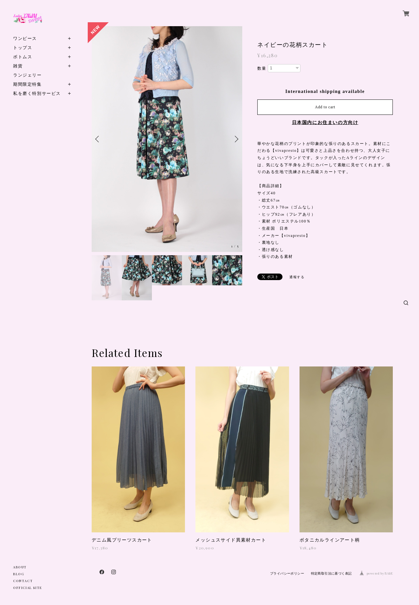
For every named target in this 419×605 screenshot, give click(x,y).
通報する (296, 277)
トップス (22, 47)
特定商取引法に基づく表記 (331, 573)
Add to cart (325, 107)
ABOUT (20, 567)
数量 (261, 68)
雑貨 (18, 65)
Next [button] (235, 139)
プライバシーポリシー (287, 573)
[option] (167, 139)
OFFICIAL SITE (27, 587)
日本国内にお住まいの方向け (325, 122)
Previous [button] (98, 139)
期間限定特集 (27, 84)
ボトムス (22, 56)
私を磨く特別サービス (37, 93)
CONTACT (23, 580)
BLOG (18, 574)
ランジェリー (27, 75)
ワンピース (25, 38)
